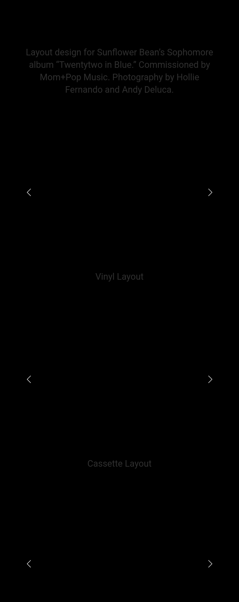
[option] (119, 192)
